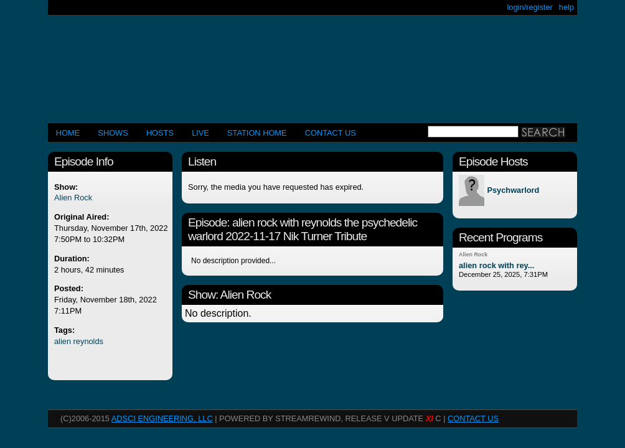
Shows (113, 133)
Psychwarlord (513, 190)
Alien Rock (73, 197)
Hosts (160, 133)
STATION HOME (257, 133)
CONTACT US (330, 133)
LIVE (200, 133)
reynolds (88, 341)
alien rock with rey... (496, 265)
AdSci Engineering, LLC (162, 418)
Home (68, 133)
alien (62, 341)
